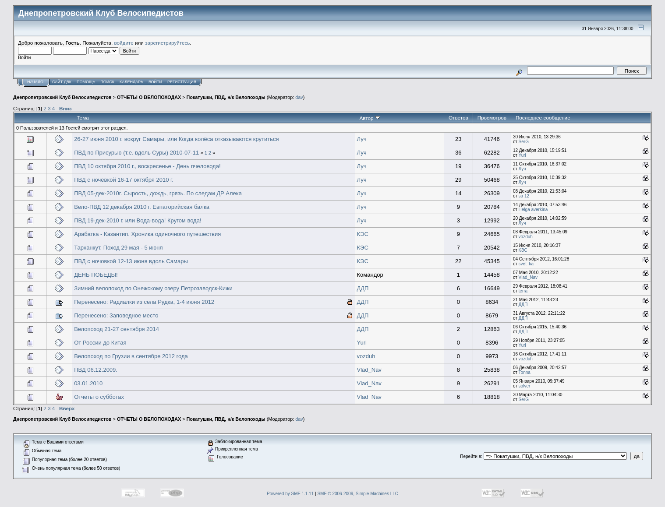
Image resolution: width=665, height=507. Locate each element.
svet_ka (526, 263)
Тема (83, 117)
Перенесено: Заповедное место (116, 315)
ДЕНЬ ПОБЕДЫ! (96, 274)
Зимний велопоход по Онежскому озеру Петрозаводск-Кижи (153, 288)
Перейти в (470, 456)
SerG (524, 141)
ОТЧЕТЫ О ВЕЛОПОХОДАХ (149, 97)
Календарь (131, 82)
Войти (155, 82)
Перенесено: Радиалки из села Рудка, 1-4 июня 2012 (144, 302)
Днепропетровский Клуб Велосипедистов (62, 97)
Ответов (458, 117)
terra (523, 291)
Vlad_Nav (528, 277)
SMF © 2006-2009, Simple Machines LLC (357, 493)
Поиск (107, 82)
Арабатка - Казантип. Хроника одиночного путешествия (147, 234)
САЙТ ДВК (61, 82)
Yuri (522, 155)
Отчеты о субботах (99, 397)
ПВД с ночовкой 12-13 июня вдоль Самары (131, 261)
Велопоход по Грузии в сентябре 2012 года (131, 356)
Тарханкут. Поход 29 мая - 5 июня (118, 247)
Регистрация (181, 82)
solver (525, 386)
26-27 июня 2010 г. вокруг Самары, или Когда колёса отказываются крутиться (176, 139)
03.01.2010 (88, 383)
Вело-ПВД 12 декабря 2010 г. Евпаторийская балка (141, 207)
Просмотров (492, 117)
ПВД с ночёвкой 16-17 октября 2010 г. (123, 179)
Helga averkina (533, 209)
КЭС (362, 234)
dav (299, 97)
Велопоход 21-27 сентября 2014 (116, 329)
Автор (370, 118)
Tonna (525, 372)
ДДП (363, 288)
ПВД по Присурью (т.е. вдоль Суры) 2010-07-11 (136, 152)
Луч (362, 139)
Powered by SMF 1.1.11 (290, 493)
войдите (124, 43)
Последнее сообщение (543, 117)
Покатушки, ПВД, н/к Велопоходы (226, 97)
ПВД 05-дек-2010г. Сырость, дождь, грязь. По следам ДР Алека (158, 193)
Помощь (86, 82)
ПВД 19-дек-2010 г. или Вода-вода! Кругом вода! (137, 220)
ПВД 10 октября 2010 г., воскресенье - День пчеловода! (147, 166)
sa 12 (524, 196)
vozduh (526, 236)
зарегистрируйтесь (167, 43)
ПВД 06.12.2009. (95, 369)
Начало (35, 82)
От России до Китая (100, 342)
